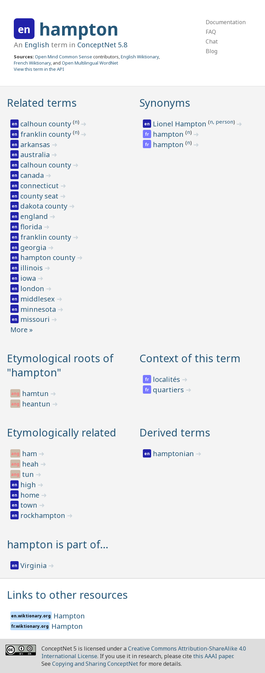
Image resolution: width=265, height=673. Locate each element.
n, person (221, 121)
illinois (32, 267)
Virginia (34, 565)
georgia (34, 247)
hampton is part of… (57, 544)
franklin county (46, 134)
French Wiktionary (32, 63)
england (35, 216)
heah (31, 464)
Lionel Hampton (180, 123)
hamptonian (174, 453)
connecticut (40, 185)
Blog (211, 51)
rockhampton (43, 515)
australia (35, 154)
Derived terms (174, 432)
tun (29, 474)
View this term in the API (39, 69)
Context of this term (190, 358)
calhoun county (46, 123)
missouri (35, 319)
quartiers (169, 389)
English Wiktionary (140, 57)
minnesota (39, 309)
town (29, 505)
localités (167, 379)
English (36, 44)
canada (33, 175)
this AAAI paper (213, 656)
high (29, 484)
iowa (29, 278)
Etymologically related (61, 432)
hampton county (48, 257)
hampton (78, 29)
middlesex (38, 299)
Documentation (226, 22)
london (33, 288)
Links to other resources (67, 595)
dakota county (44, 206)
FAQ (211, 32)
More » (21, 329)
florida (32, 226)
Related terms (42, 103)
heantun (37, 403)
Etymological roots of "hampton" (60, 365)
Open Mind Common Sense (63, 57)
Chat (212, 41)
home (30, 495)
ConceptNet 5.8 (102, 44)
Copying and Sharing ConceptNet (95, 663)
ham (30, 453)
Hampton (69, 616)
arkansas (36, 144)
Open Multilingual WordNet (90, 63)
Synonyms (164, 103)
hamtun (36, 393)
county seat (40, 196)
